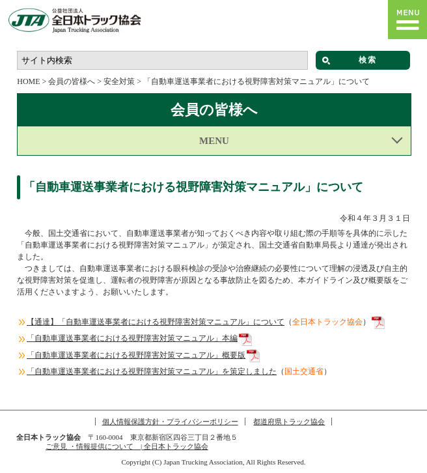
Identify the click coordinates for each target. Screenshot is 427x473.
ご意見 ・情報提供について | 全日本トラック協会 (127, 446)
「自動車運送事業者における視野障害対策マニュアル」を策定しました (152, 371)
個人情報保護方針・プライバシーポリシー (170, 421)
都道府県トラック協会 (289, 421)
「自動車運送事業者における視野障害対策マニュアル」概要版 (136, 355)
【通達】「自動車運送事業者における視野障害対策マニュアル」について (155, 321)
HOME (28, 81)
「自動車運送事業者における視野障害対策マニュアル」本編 (132, 338)
